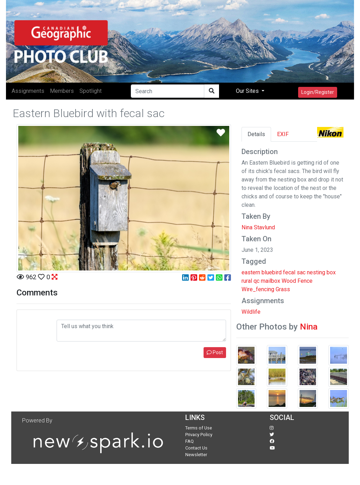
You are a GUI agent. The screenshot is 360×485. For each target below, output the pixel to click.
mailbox (270, 280)
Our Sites (248, 91)
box (331, 272)
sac (301, 272)
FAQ (189, 441)
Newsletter (196, 454)
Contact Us (196, 448)
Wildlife (251, 311)
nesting (316, 272)
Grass (283, 289)
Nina (308, 327)
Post (215, 352)
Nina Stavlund (258, 227)
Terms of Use (198, 427)
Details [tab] (256, 134)
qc (256, 280)
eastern (251, 272)
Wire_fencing (258, 289)
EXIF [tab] (283, 134)
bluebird (272, 272)
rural (247, 280)
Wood (289, 280)
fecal (289, 272)
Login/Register (317, 92)
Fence (305, 280)
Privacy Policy (198, 434)
